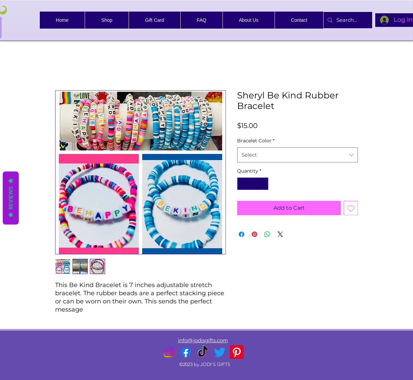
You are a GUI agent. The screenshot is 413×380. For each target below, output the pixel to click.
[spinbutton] (253, 184)
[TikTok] (203, 352)
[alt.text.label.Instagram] (169, 352)
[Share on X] (280, 234)
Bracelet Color (256, 141)
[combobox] (297, 154)
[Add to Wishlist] (351, 208)
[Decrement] (242, 184)
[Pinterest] (237, 352)
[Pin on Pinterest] (254, 234)
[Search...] (347, 20)
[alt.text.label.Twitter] (220, 352)
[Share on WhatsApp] (267, 234)
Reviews (11, 198)
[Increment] (263, 184)
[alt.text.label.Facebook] (186, 352)
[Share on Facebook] (241, 234)
